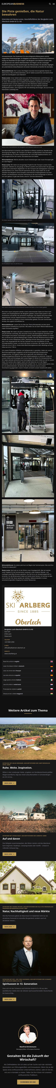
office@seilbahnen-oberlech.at (14, 648)
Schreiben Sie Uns (28, 1082)
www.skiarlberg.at (10, 654)
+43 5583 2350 (9, 642)
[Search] (50, 4)
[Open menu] (53, 4)
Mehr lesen (9, 783)
